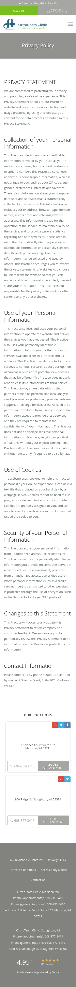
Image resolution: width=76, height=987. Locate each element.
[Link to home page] (33, 24)
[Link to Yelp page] (55, 725)
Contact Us (38, 880)
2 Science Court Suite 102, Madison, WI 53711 (38, 746)
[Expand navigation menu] (70, 24)
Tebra (55, 972)
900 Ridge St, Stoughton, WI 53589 (38, 799)
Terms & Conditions (22, 870)
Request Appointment (53, 765)
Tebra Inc (37, 860)
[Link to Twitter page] (61, 725)
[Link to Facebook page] (67, 725)
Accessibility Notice (54, 870)
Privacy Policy (57, 860)
